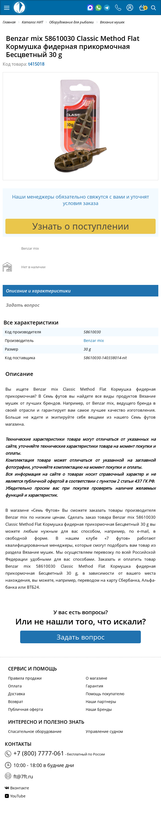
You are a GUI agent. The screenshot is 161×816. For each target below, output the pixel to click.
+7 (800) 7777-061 (38, 753)
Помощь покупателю (105, 693)
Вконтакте (19, 788)
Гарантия (94, 685)
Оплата (15, 685)
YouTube (18, 796)
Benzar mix (94, 340)
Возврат (15, 701)
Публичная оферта (25, 709)
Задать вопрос (81, 636)
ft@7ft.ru (23, 776)
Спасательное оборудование (35, 731)
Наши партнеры (101, 701)
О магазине (96, 678)
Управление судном (104, 731)
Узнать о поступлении (80, 226)
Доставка (16, 693)
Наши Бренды (99, 709)
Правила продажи (25, 678)
